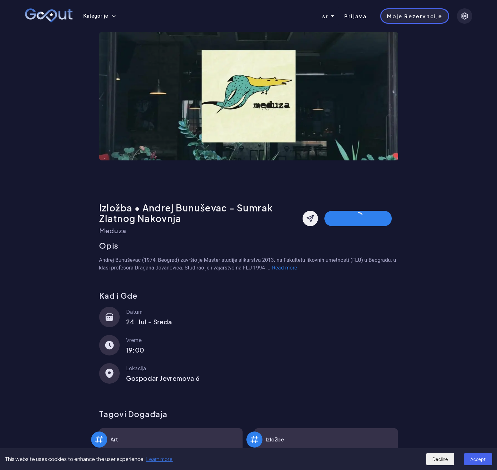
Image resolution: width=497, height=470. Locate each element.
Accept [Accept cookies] (478, 459)
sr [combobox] (325, 16)
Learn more (159, 459)
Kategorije (99, 16)
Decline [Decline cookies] (440, 459)
